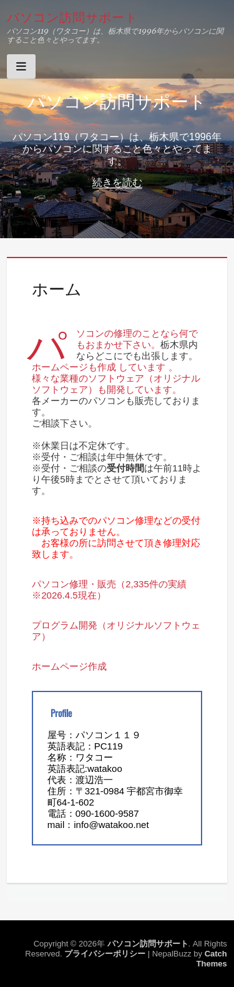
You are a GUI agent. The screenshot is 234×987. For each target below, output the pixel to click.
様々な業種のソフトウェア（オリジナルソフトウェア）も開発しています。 (116, 384)
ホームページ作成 (69, 666)
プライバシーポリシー (104, 953)
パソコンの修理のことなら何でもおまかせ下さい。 (137, 339)
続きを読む (117, 182)
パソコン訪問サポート (72, 16)
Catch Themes (212, 958)
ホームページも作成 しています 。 (104, 367)
